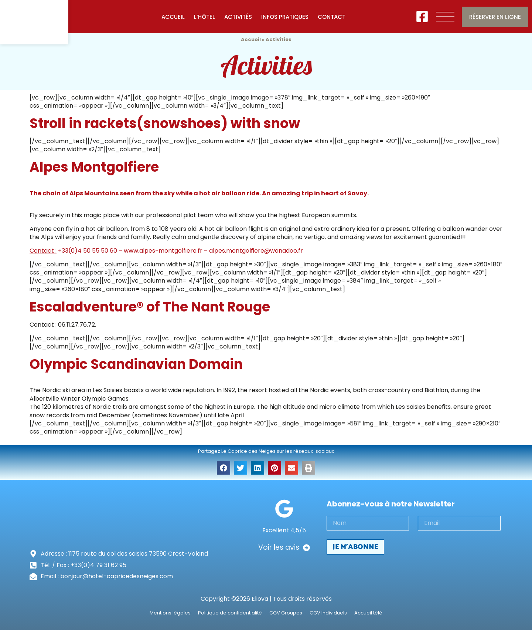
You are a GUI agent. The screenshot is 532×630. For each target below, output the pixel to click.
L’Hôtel (204, 17)
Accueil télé (368, 613)
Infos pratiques (284, 17)
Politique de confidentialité (230, 613)
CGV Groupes (285, 613)
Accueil (173, 17)
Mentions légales (170, 613)
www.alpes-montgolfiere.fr (163, 250)
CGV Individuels (328, 613)
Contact (331, 17)
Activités (238, 17)
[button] (223, 468)
